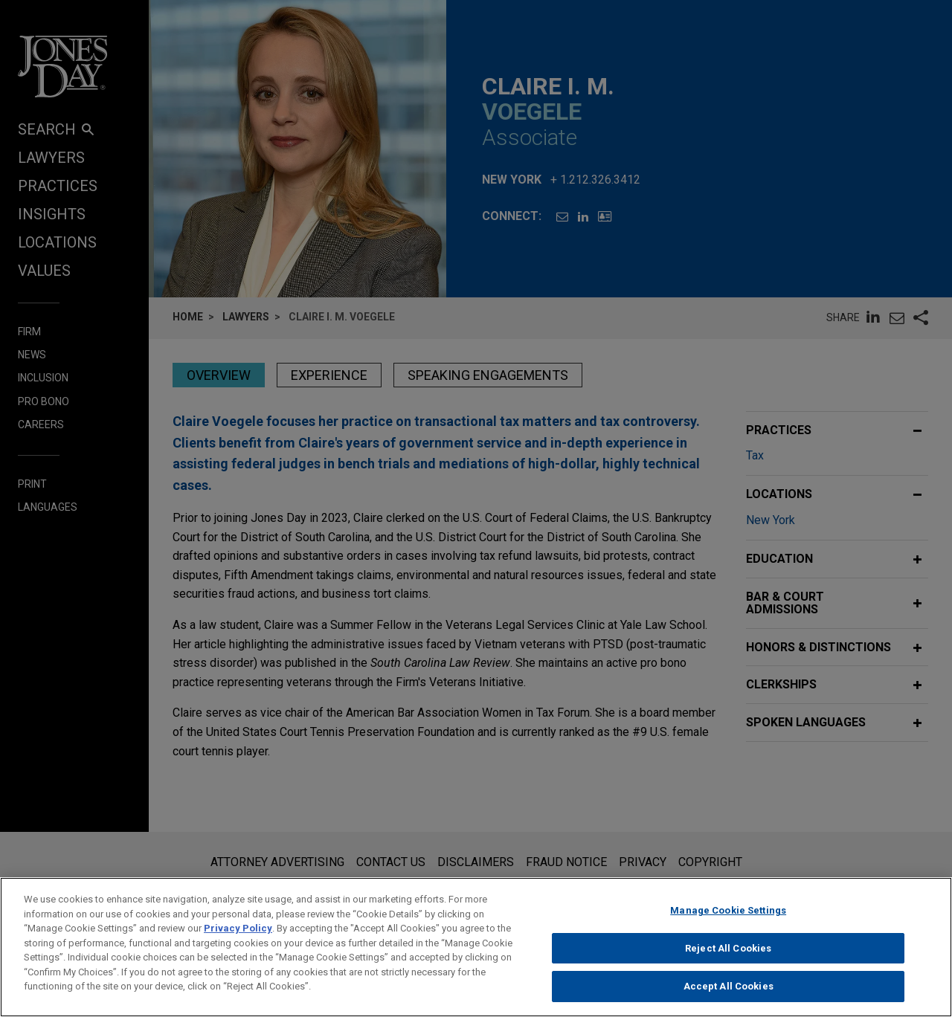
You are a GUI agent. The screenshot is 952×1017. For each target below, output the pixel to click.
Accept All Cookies (729, 1000)
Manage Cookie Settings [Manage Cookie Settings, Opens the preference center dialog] (728, 923)
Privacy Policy (238, 941)
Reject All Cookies (728, 961)
